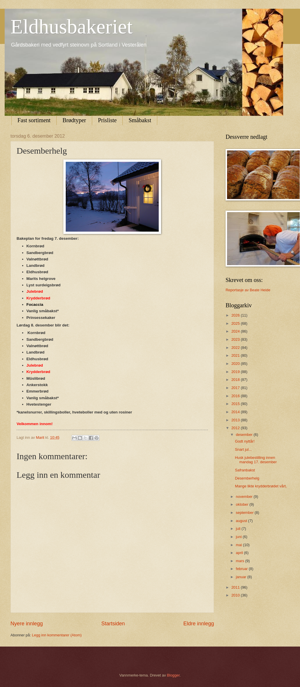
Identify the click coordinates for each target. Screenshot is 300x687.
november (244, 496)
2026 (236, 315)
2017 (236, 388)
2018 (236, 379)
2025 (236, 323)
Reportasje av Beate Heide (248, 290)
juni (239, 537)
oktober (242, 504)
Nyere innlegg (26, 623)
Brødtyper (74, 120)
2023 (236, 339)
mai (239, 545)
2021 (236, 355)
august (242, 521)
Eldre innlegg (198, 623)
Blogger (173, 675)
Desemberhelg (247, 478)
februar (242, 569)
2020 (236, 363)
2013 (236, 420)
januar (241, 577)
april (240, 553)
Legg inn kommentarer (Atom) (57, 635)
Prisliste (107, 120)
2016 (236, 396)
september (245, 512)
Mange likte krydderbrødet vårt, (261, 486)
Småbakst (139, 120)
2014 (236, 412)
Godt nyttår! (244, 441)
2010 (236, 595)
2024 (236, 331)
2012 (236, 428)
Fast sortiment (34, 120)
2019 (236, 372)
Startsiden (113, 623)
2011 (236, 587)
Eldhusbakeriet (71, 26)
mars (240, 561)
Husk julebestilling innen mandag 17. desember (256, 459)
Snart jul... (243, 449)
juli (238, 528)
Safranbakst (245, 470)
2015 (236, 404)
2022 (236, 347)
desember (244, 434)
